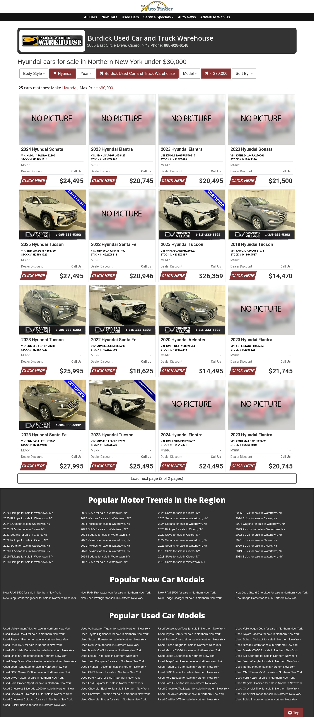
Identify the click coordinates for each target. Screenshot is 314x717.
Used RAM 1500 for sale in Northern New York (32, 645)
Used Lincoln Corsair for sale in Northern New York (35, 655)
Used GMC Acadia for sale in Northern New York (188, 672)
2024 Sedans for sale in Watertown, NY (183, 523)
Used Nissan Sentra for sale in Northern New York (267, 645)
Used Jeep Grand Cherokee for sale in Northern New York (39, 661)
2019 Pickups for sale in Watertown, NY (28, 556)
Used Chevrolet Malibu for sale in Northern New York (191, 694)
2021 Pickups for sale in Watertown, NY (106, 545)
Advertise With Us (215, 17)
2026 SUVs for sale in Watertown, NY (104, 513)
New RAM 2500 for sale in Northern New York (187, 592)
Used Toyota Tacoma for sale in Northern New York (268, 634)
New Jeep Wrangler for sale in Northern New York (112, 598)
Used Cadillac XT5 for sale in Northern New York (188, 699)
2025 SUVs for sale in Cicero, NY (179, 513)
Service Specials (158, 17)
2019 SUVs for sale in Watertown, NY (259, 551)
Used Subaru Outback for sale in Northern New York (268, 639)
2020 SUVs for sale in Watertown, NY (26, 551)
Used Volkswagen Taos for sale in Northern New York (191, 628)
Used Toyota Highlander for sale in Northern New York (114, 634)
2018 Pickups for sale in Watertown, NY (28, 562)
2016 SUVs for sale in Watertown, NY (181, 562)
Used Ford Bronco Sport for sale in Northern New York (37, 683)
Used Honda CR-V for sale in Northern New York (188, 666)
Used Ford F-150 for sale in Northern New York (110, 677)
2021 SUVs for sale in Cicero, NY (256, 540)
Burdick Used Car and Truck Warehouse (137, 73)
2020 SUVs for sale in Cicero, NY (256, 545)
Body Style (34, 73)
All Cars (90, 17)
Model (189, 73)
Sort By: (244, 73)
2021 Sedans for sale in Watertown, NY (183, 545)
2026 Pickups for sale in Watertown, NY (28, 513)
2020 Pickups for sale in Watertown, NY (106, 551)
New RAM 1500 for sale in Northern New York (32, 592)
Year (86, 73)
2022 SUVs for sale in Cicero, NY (179, 534)
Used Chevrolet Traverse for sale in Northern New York (115, 694)
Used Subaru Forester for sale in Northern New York (113, 639)
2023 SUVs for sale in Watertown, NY (104, 529)
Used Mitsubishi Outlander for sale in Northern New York (38, 650)
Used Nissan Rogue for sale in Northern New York (189, 645)
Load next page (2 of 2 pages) (157, 478)
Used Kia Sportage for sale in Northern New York (266, 655)
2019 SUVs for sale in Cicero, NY (179, 551)
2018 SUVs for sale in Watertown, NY (259, 556)
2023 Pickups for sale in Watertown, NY (260, 529)
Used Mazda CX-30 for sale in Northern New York (189, 650)
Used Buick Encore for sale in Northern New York (266, 699)
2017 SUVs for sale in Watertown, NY (104, 562)
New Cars (109, 17)
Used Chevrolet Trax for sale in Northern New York (267, 688)
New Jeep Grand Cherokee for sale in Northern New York (271, 592)
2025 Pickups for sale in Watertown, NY (28, 518)
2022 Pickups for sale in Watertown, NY (106, 540)
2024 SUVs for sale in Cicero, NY (256, 518)
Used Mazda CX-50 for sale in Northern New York (267, 650)
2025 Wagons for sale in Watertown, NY (106, 518)
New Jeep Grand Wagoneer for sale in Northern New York (39, 598)
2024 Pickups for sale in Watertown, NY (106, 523)
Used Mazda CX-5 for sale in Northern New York (111, 650)
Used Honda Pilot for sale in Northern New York (265, 666)
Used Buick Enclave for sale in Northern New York (34, 705)
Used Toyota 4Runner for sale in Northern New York (35, 639)
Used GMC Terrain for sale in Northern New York (111, 672)
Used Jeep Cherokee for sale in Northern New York (190, 661)
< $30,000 (216, 73)
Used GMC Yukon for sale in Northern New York (33, 677)
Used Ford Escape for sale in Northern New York (188, 677)
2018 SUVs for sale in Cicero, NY (179, 556)
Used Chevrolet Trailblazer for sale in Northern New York (193, 688)
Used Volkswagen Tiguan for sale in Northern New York (115, 628)
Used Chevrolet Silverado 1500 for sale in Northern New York (38, 689)
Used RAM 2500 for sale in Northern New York (110, 645)
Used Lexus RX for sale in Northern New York (109, 655)
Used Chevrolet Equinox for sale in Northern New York (115, 688)
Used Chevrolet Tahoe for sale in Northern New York (268, 694)
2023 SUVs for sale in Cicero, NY (24, 529)
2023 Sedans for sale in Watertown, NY (105, 534)
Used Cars (130, 17)
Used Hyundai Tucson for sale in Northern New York (113, 666)
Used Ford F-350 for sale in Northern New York (187, 683)
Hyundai (62, 73)
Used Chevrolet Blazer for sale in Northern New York (114, 699)
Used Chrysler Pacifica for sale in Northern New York (269, 683)
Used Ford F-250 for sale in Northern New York (265, 677)
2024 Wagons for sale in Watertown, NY (261, 523)
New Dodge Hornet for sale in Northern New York (266, 598)
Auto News (187, 17)
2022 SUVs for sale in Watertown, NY (259, 534)
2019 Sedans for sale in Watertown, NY (105, 556)
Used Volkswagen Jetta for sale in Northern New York (269, 628)
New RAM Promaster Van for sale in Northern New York (116, 592)
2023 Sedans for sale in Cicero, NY (25, 534)
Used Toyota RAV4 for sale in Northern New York (34, 634)
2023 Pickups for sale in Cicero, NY (180, 529)
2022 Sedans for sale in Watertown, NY (183, 540)
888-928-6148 (176, 45)
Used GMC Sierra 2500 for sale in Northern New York (269, 672)
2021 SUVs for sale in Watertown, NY (26, 545)
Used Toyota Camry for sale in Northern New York (189, 634)
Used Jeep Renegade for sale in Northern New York (35, 666)
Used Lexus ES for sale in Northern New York (186, 655)
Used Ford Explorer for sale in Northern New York (112, 683)
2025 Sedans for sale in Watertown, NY (183, 518)
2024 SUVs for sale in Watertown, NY (26, 523)
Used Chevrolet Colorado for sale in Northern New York (38, 699)
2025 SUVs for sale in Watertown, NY (259, 513)
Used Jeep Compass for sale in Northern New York (113, 661)
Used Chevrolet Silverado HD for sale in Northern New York (37, 694)
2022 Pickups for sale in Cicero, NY (25, 540)
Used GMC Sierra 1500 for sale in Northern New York (36, 672)
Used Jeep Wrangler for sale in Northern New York (267, 661)
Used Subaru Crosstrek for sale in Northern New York (191, 639)
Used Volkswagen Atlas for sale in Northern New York (36, 628)
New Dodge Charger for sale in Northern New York (190, 598)
